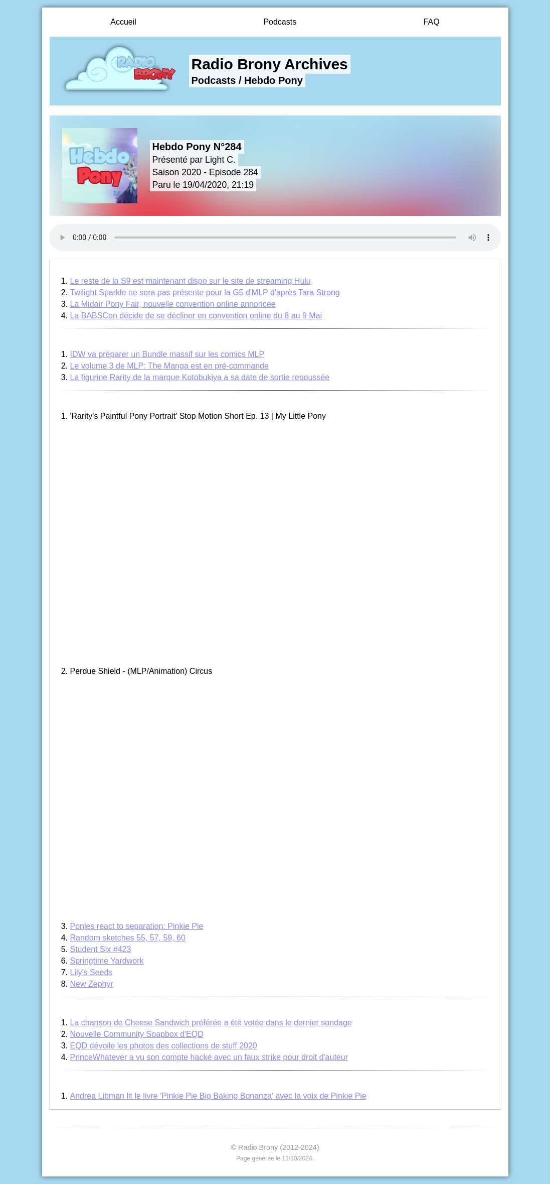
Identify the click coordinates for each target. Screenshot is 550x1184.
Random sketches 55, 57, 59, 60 (128, 937)
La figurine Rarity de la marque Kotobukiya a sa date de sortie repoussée (200, 377)
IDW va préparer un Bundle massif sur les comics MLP (167, 354)
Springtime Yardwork (107, 961)
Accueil (123, 22)
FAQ (432, 22)
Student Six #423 (100, 949)
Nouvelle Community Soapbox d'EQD (137, 1034)
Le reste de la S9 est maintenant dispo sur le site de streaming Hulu (190, 281)
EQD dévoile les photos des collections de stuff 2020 (163, 1045)
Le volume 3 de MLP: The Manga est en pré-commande (169, 366)
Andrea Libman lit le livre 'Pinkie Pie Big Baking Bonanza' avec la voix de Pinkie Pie (218, 1096)
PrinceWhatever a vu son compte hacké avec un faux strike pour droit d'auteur (209, 1057)
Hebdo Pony (273, 80)
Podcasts (279, 22)
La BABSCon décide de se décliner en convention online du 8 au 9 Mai (196, 315)
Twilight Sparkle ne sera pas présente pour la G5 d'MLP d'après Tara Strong (205, 292)
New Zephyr (91, 984)
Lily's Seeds (91, 972)
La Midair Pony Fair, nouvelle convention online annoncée (173, 304)
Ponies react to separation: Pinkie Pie (137, 926)
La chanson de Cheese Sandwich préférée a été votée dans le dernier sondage (211, 1022)
